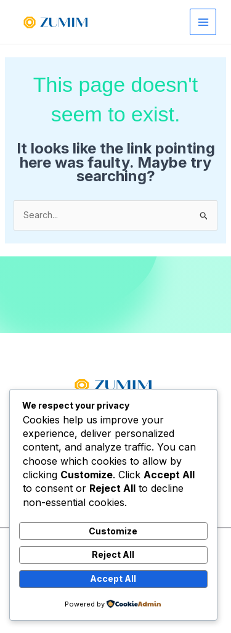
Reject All (113, 554)
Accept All (113, 578)
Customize (113, 531)
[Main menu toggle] (203, 22)
